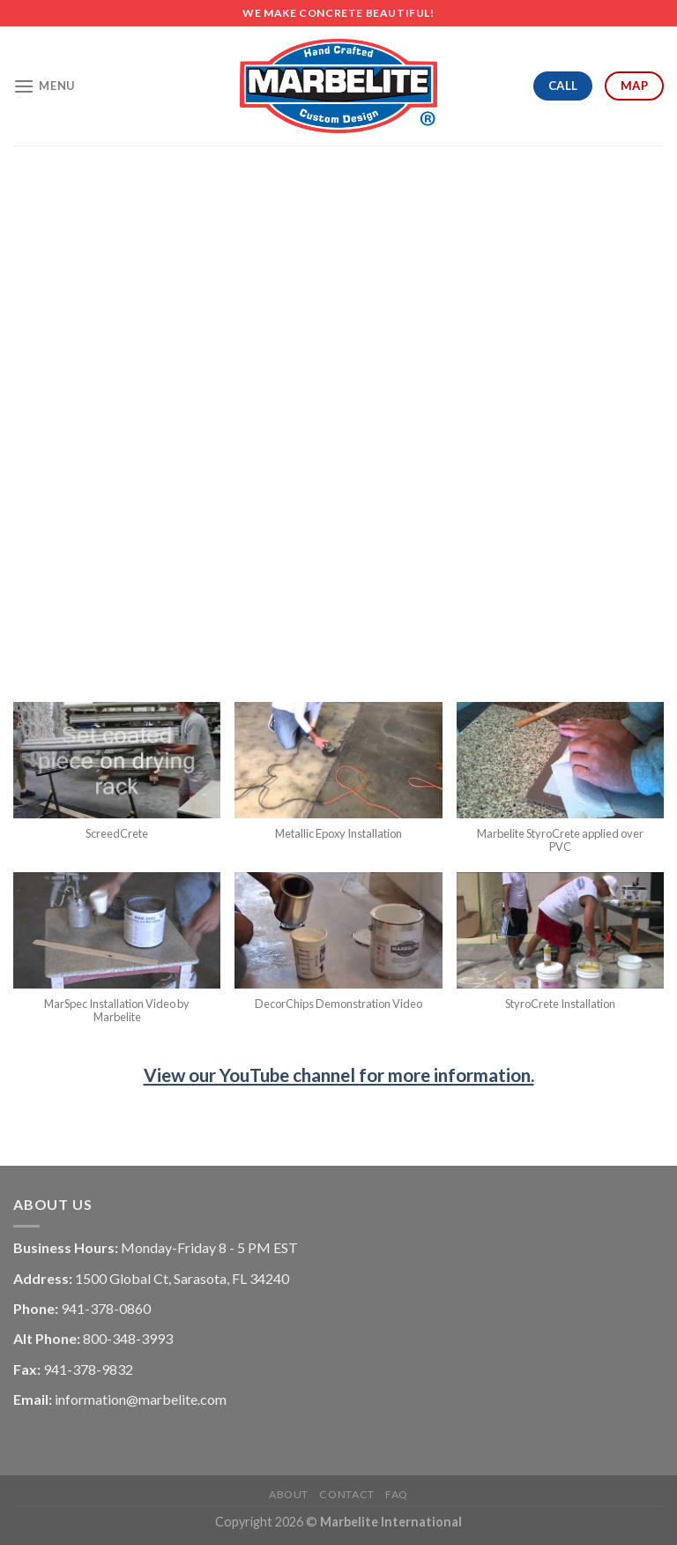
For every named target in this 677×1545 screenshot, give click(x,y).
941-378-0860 (106, 1308)
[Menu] (44, 86)
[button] (116, 780)
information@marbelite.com (141, 1399)
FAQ (396, 1494)
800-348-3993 (128, 1338)
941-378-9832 (88, 1369)
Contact (346, 1494)
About (289, 1494)
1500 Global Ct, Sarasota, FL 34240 (182, 1278)
